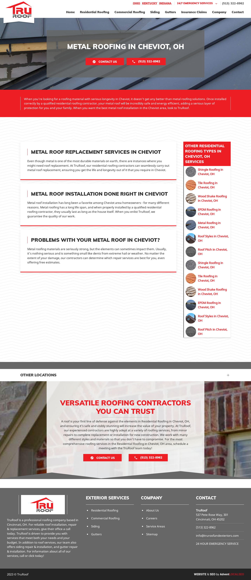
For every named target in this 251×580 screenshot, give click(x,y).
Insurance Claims (194, 12)
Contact (238, 12)
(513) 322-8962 (233, 3)
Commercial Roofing (129, 12)
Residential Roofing (94, 12)
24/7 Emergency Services (197, 3)
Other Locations (38, 375)
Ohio (136, 3)
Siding (155, 12)
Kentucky (149, 3)
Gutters (170, 12)
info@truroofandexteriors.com (217, 536)
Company (219, 12)
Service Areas (155, 526)
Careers (151, 518)
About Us (152, 510)
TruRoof (201, 510)
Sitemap (152, 534)
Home (70, 12)
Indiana (165, 3)
